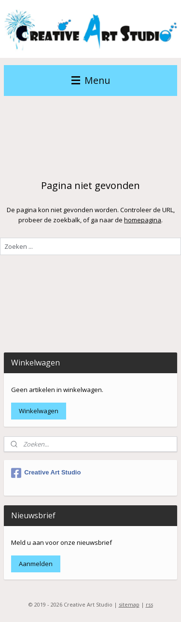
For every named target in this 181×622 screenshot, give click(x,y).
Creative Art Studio (46, 473)
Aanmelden (36, 563)
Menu (90, 80)
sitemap (129, 604)
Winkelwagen (38, 410)
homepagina (142, 219)
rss (149, 604)
